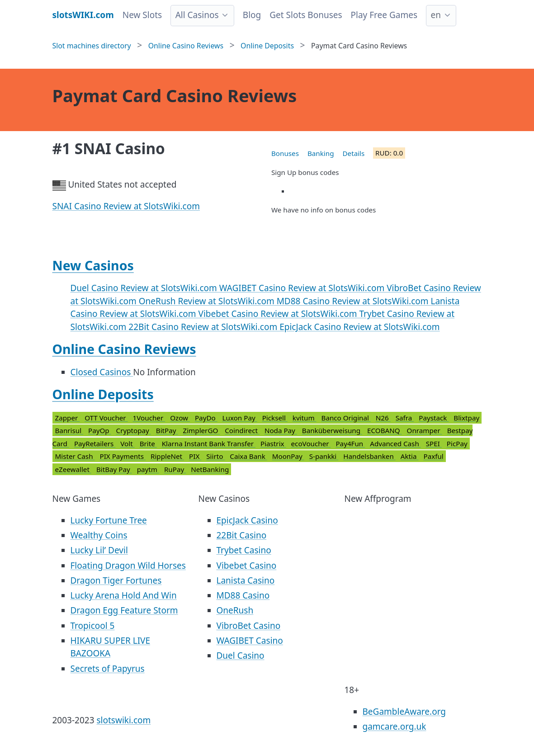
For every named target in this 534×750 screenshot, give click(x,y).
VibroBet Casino (249, 626)
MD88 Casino (243, 595)
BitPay (167, 430)
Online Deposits (103, 394)
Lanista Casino (246, 580)
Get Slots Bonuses (305, 15)
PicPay (457, 443)
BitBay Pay (114, 469)
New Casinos (93, 265)
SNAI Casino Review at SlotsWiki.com (126, 206)
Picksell (275, 417)
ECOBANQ (384, 430)
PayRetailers (94, 443)
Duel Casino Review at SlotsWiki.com (145, 288)
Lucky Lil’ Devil (99, 550)
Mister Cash (75, 456)
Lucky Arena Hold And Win (124, 595)
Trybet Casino (244, 550)
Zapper (67, 417)
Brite (148, 443)
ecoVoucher (311, 443)
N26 (383, 417)
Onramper (424, 430)
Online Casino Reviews (124, 349)
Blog (252, 15)
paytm (148, 469)
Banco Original (346, 417)
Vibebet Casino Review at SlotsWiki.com (278, 314)
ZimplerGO (201, 430)
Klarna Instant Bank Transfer (208, 443)
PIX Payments (122, 456)
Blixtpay (466, 417)
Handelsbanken (369, 456)
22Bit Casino (242, 535)
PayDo (206, 417)
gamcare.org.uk (394, 726)
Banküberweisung (332, 430)
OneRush (235, 610)
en (436, 15)
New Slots (142, 15)
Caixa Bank (248, 456)
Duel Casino (241, 655)
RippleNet (167, 456)
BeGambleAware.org (404, 711)
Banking (320, 153)
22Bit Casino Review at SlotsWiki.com (203, 327)
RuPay (175, 469)
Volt (127, 443)
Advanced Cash (395, 443)
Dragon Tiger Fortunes (116, 580)
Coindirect (242, 430)
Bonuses (285, 153)
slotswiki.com (124, 720)
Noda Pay (281, 430)
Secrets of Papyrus (108, 669)
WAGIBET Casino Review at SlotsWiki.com (303, 288)
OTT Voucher (106, 417)
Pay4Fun (350, 443)
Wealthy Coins (99, 535)
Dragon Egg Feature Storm (124, 610)
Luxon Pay (239, 417)
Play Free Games (384, 15)
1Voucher (149, 417)
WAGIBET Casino (250, 640)
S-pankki (324, 456)
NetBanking (210, 469)
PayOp (99, 430)
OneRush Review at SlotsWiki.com (208, 301)
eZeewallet (73, 469)
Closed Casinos (102, 372)
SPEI (434, 443)
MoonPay (288, 456)
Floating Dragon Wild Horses (128, 565)
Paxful (433, 456)
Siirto (215, 456)
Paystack (434, 417)
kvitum (305, 417)
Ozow (180, 417)
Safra (405, 417)
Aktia (410, 456)
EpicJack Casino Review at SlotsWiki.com (359, 327)
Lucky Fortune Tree (109, 520)
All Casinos (197, 15)
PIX (195, 456)
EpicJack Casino (247, 520)
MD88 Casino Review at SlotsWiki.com (354, 301)
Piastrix (273, 443)
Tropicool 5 (93, 626)
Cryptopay (133, 430)
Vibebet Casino (247, 565)
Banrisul (69, 430)
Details (354, 153)
